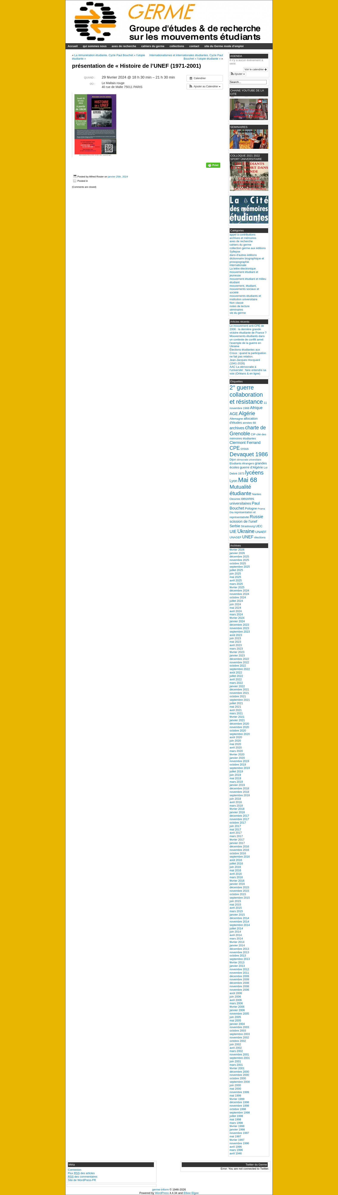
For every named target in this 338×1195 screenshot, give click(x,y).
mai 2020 (235, 744)
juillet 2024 (236, 600)
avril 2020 (236, 747)
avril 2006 (236, 1000)
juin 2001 (235, 1061)
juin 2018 (235, 798)
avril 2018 (236, 802)
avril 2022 (236, 679)
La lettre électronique (243, 268)
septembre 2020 (240, 734)
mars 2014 (236, 938)
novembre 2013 (239, 952)
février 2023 (237, 652)
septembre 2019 (240, 768)
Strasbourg (248, 526)
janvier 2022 (237, 686)
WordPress (162, 1193)
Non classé (236, 302)
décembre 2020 (239, 723)
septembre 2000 (240, 1081)
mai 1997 (235, 1136)
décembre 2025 (239, 556)
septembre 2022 (240, 669)
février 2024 (237, 617)
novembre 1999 (239, 1092)
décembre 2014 (239, 918)
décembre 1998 (239, 1102)
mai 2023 (235, 641)
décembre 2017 (239, 815)
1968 (246, 408)
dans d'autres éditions (243, 255)
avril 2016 (236, 873)
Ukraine (246, 531)
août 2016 (236, 860)
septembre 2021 (240, 699)
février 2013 (237, 962)
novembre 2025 (239, 560)
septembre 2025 (240, 566)
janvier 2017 (237, 843)
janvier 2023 (237, 655)
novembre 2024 (239, 594)
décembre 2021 (239, 689)
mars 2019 (236, 781)
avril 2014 (236, 935)
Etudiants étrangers (242, 463)
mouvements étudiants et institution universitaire (245, 297)
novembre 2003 (239, 1027)
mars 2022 (236, 682)
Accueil (73, 46)
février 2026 (237, 549)
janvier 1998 (237, 1129)
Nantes (256, 494)
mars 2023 (236, 648)
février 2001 (237, 1068)
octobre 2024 (238, 597)
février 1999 (237, 1099)
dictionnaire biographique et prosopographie (247, 260)
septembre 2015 (240, 897)
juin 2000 (235, 1085)
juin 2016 (235, 867)
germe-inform (160, 1189)
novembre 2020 (239, 727)
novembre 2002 (239, 1037)
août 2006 (236, 993)
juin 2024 (235, 604)
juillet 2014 (236, 928)
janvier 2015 (237, 914)
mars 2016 (236, 877)
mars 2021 (236, 713)
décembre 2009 (239, 976)
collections (176, 46)
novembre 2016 (239, 850)
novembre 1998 (239, 1105)
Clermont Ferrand (245, 442)
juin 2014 (235, 931)
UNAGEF (235, 537)
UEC (258, 526)
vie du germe (238, 312)
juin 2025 (235, 573)
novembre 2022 (239, 662)
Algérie (247, 413)
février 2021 (237, 716)
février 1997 (237, 1139)
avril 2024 (236, 611)
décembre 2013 (239, 948)
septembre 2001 (240, 1057)
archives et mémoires (243, 238)
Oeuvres (235, 498)
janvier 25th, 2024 (118, 176)
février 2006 (237, 1006)
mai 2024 (235, 607)
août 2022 (236, 672)
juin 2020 (235, 740)
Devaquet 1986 (249, 454)
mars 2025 (236, 583)
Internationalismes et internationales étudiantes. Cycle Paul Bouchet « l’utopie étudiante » (186, 57)
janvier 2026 (237, 553)
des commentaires (82, 1176)
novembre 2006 (239, 989)
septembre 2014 (240, 925)
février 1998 (237, 1126)
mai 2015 (235, 904)
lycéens (254, 473)
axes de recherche (124, 46)
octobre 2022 (238, 665)
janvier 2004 (237, 1024)
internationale (238, 265)
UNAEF (260, 532)
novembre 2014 (239, 921)
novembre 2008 (239, 986)
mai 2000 (235, 1088)
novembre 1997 (239, 1133)
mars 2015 (236, 911)
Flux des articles (81, 1173)
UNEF (248, 536)
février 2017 (237, 839)
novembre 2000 (239, 1074)
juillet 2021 (236, 703)
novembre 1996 (239, 1143)
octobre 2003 (238, 1030)
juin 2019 (235, 774)
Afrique (256, 407)
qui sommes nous (95, 46)
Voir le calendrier (255, 69)
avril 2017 (236, 832)
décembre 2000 (239, 1071)
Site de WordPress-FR (82, 1180)
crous (245, 448)
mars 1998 (236, 1122)
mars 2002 (236, 1051)
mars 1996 (236, 1150)
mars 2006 (236, 1003)
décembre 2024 (239, 590)
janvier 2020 (237, 757)
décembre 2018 (239, 788)
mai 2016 (235, 870)
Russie (256, 516)
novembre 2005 (239, 1013)
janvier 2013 (237, 965)
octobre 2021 (238, 696)
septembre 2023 (240, 631)
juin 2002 (235, 1044)
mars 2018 (236, 805)
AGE (234, 413)
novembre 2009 (239, 979)
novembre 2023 (239, 628)
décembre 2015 (239, 887)
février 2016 (237, 880)
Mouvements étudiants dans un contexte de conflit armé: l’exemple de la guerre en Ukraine (247, 341)
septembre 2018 (240, 795)
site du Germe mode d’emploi (224, 46)
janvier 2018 (237, 812)
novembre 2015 (239, 890)
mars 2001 (236, 1064)
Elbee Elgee (191, 1193)
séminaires (236, 309)
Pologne (251, 508)
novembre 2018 (239, 791)
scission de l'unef (243, 521)
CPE (235, 448)
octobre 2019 (238, 764)
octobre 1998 (238, 1109)
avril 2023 (236, 645)
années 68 (249, 422)
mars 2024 (236, 614)
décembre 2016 (239, 846)
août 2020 (236, 737)
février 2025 (237, 587)
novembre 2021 (239, 693)
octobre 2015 (238, 894)
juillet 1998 (236, 1116)
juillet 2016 (236, 863)
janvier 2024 (237, 621)
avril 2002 (236, 1047)
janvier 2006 (237, 1010)
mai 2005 (235, 1020)
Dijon (233, 459)
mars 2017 (236, 836)
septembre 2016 (240, 856)
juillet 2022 (236, 676)
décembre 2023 (239, 624)
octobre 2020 (238, 730)
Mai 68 (247, 479)
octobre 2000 (238, 1078)
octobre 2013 (238, 955)
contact (194, 46)
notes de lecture (240, 306)
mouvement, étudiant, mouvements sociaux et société (244, 289)
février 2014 (237, 942)
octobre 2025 (238, 563)
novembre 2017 (239, 819)
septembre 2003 (240, 1034)
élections (260, 537)
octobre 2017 (238, 822)
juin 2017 (235, 826)
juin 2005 (235, 1017)
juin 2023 (235, 638)
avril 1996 (236, 1146)
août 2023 (236, 635)
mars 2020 (236, 751)
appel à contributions (242, 234)
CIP (253, 434)
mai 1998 (235, 1119)
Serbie (235, 526)
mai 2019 (235, 778)
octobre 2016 (238, 853)
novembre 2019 (239, 761)
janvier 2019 (237, 785)
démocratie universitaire (249, 459)
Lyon (233, 481)
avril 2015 (236, 907)
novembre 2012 (239, 969)
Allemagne (236, 418)
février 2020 (237, 754)
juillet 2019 (236, 771)
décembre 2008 (239, 982)
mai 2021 (235, 706)
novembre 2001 (239, 1054)
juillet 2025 (236, 570)
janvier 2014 (237, 945)
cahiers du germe (152, 46)
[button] (205, 86)
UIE (233, 531)
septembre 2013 (240, 959)
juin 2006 (235, 996)
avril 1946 (236, 1153)
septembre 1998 (240, 1112)
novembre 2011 (239, 972)
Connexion (74, 1169)
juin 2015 (235, 901)
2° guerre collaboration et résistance (246, 394)
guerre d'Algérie (251, 467)
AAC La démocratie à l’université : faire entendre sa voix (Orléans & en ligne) (248, 370)
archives (237, 428)
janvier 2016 (237, 883)
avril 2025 (236, 580)
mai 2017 (235, 829)
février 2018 (237, 808)
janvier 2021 (237, 720)
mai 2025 (235, 577)
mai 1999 (235, 1095)
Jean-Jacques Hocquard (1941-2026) (245, 361)
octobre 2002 (238, 1041)
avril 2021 (236, 710)
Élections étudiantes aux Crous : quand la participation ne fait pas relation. (248, 353)
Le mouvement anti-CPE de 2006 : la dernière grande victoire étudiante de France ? (248, 329)
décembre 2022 (239, 659)
